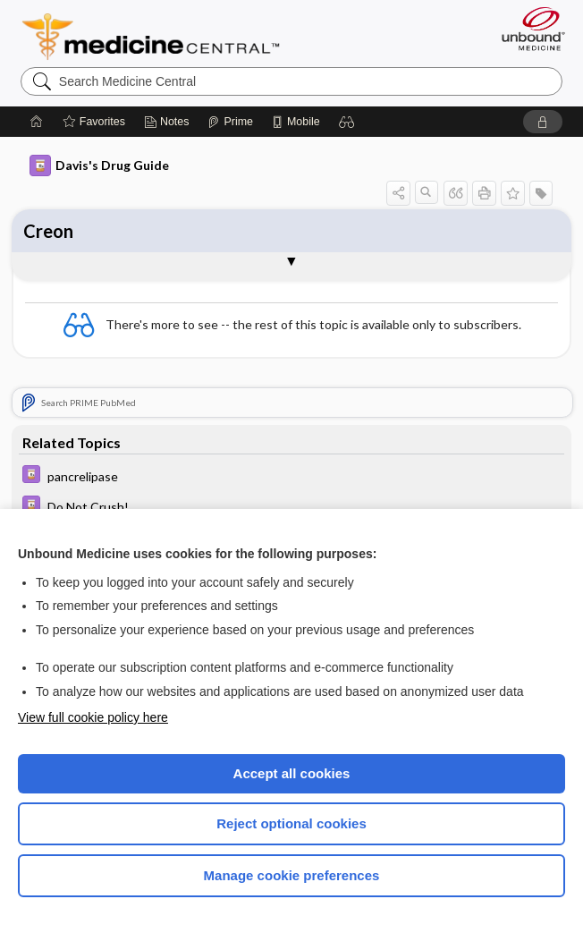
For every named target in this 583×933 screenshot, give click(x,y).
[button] (347, 121)
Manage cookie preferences (292, 875)
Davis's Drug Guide (99, 165)
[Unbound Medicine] (527, 28)
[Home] (36, 121)
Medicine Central (161, 37)
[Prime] (229, 121)
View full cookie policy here (93, 717)
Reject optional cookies (291, 823)
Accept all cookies (292, 773)
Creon (48, 231)
